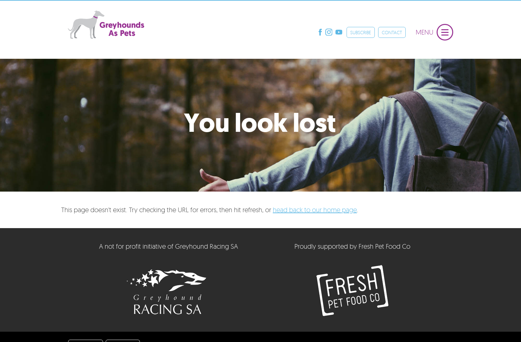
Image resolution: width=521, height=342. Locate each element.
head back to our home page (315, 210)
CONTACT (392, 32)
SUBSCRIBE (360, 32)
